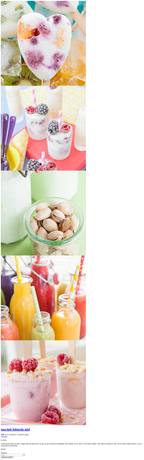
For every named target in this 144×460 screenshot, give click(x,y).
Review (4, 436)
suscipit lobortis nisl (15, 429)
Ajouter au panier (7, 457)
